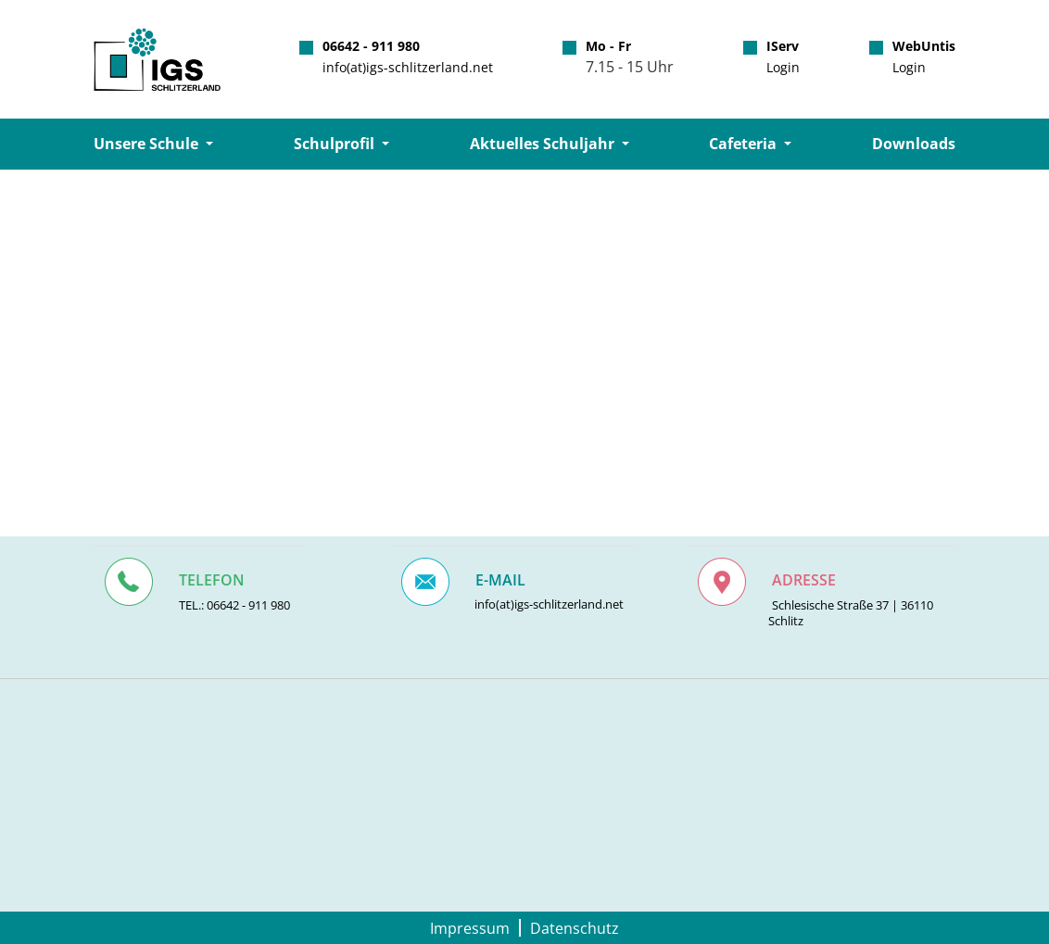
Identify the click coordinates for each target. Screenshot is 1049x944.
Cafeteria (744, 143)
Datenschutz (574, 928)
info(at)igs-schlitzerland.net (407, 67)
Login (783, 67)
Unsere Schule (148, 143)
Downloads (913, 143)
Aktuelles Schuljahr (544, 143)
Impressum (470, 928)
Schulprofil (336, 143)
